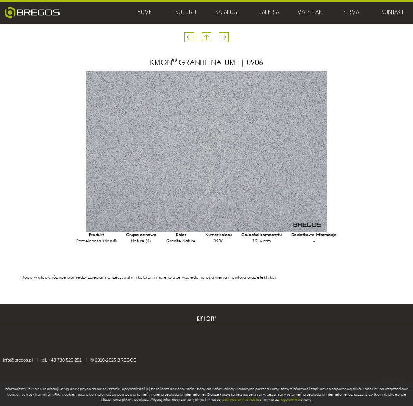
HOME (144, 13)
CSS (400, 379)
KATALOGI (227, 13)
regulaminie (290, 399)
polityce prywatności (240, 399)
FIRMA (351, 13)
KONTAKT (392, 13)
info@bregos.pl (18, 360)
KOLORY (185, 13)
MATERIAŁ (309, 13)
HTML (388, 379)
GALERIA (268, 13)
